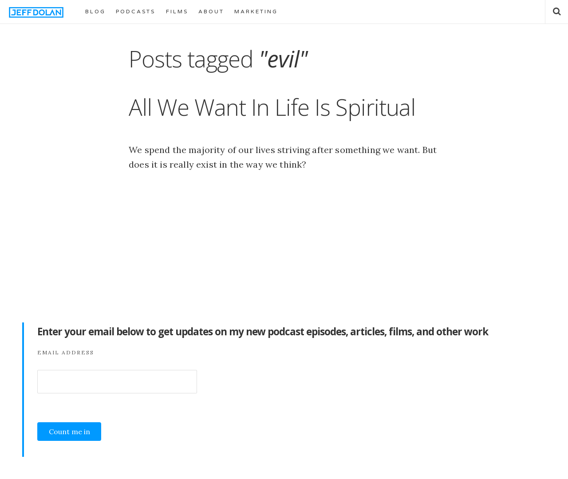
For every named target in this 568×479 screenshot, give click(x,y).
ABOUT (211, 11)
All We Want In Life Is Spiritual (272, 106)
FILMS (177, 11)
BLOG (95, 11)
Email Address (65, 352)
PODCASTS (135, 11)
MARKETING (256, 11)
